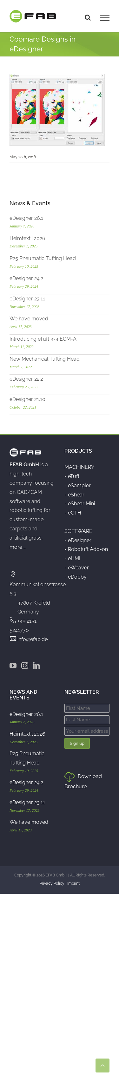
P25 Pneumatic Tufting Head (43, 258)
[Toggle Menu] (104, 18)
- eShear (74, 495)
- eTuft (71, 476)
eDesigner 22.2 (26, 379)
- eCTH (72, 513)
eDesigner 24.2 (26, 278)
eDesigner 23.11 (27, 299)
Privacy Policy (52, 883)
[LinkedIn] (36, 665)
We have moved (29, 319)
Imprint (73, 883)
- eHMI (72, 558)
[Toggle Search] (88, 17)
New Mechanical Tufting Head (45, 359)
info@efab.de (32, 639)
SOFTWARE (78, 531)
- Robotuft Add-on (86, 549)
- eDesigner (77, 540)
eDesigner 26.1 (26, 218)
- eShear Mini (79, 504)
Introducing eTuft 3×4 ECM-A (43, 339)
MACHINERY (79, 467)
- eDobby (75, 577)
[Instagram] (24, 665)
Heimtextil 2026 (27, 238)
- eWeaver (76, 568)
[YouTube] (13, 665)
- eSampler (77, 485)
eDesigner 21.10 (27, 399)
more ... (18, 547)
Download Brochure (83, 781)
